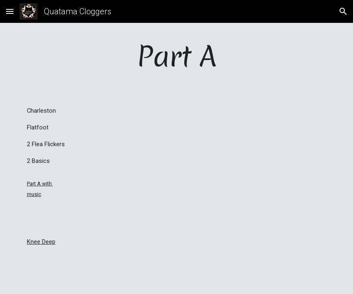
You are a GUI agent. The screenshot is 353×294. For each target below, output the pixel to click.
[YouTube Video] (189, 156)
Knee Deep (41, 241)
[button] (10, 11)
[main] (177, 56)
